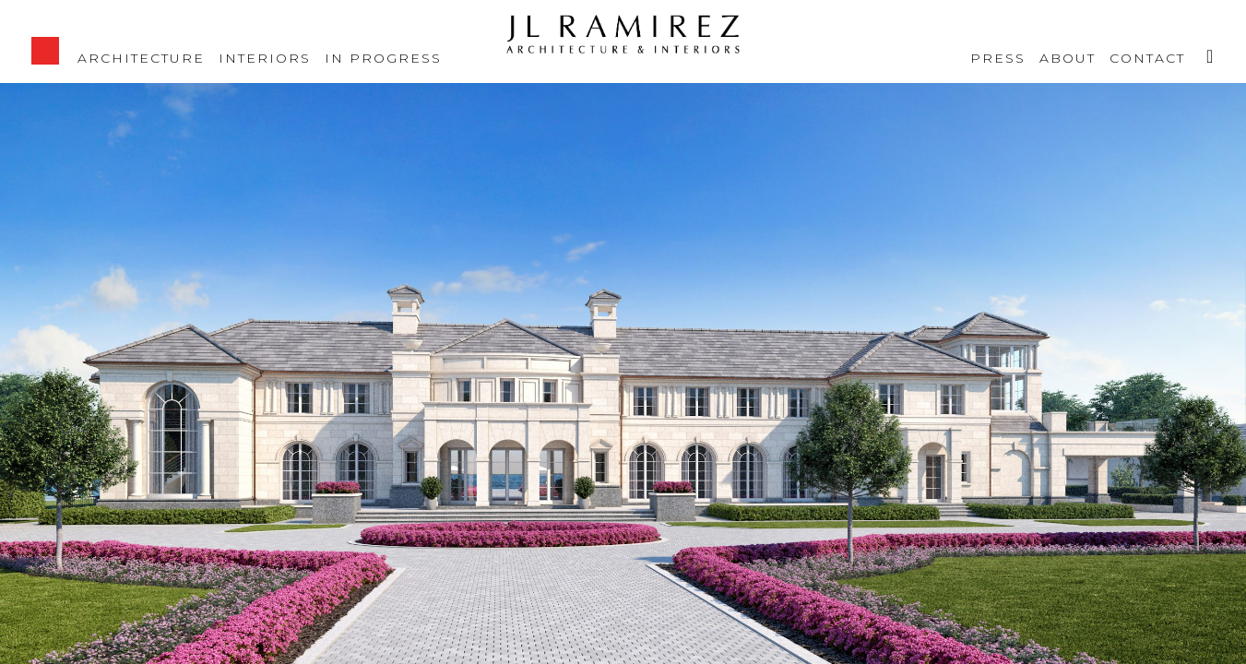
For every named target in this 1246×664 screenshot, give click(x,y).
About (1067, 57)
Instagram (1202, 46)
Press (998, 57)
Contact (1147, 57)
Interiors (265, 57)
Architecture (141, 57)
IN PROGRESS (383, 57)
